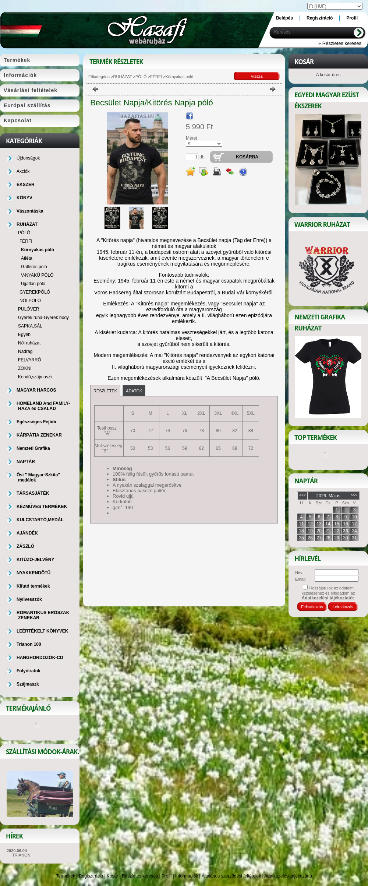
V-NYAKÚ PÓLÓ (37, 275)
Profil (166, 876)
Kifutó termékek (33, 586)
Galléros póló (34, 266)
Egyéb (24, 334)
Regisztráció (91, 876)
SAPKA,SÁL (30, 326)
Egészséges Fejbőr (37, 421)
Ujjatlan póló (33, 283)
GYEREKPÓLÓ (35, 292)
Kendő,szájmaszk (35, 376)
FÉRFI (156, 76)
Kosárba (247, 157)
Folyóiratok (28, 670)
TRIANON (21, 855)
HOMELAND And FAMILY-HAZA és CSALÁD (43, 406)
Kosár (112, 876)
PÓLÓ (141, 76)
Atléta (26, 258)
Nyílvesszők (29, 599)
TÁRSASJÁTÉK (33, 493)
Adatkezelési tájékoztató (288, 876)
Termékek (65, 876)
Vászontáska (30, 211)
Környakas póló (37, 249)
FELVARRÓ (29, 360)
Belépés (284, 18)
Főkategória (99, 76)
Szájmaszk (28, 684)
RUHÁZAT (122, 76)
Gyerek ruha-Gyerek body (43, 317)
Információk (186, 876)
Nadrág (25, 351)
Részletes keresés (140, 876)
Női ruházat (29, 343)
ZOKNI (25, 368)
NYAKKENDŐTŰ (33, 572)
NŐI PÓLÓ (30, 300)
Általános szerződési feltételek (231, 876)
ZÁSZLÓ (25, 546)
